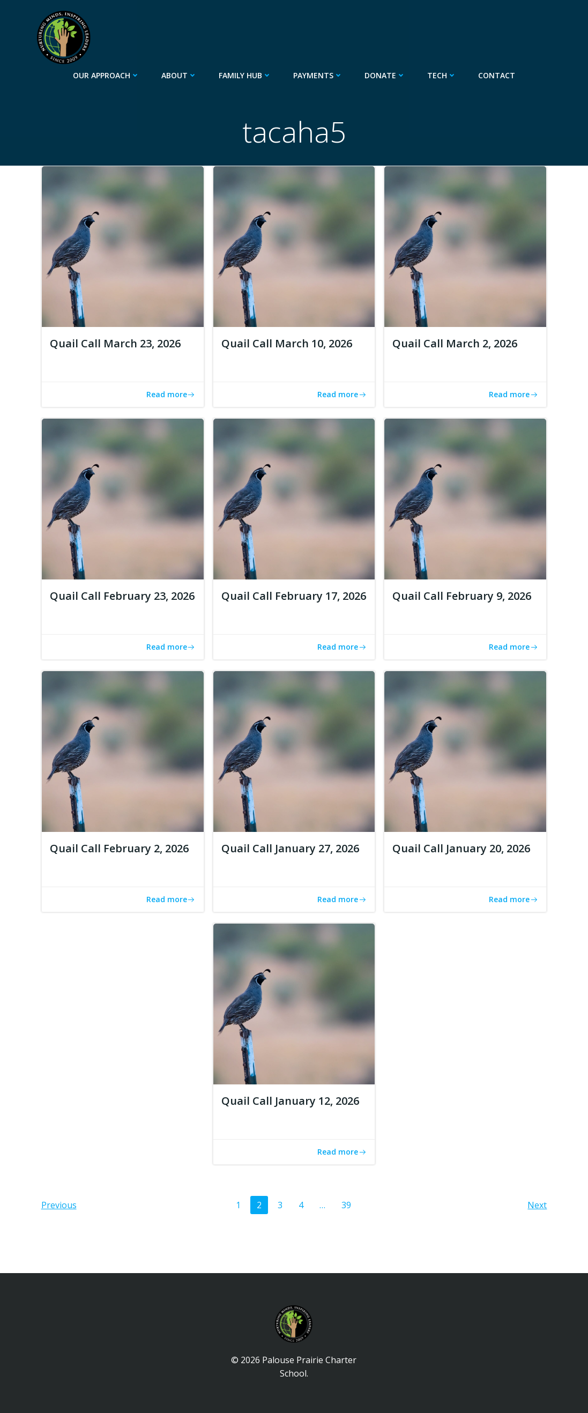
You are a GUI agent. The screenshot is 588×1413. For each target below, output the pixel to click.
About (179, 75)
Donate (385, 75)
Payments (318, 75)
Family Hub (245, 75)
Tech (442, 75)
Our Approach (106, 75)
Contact (496, 75)
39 (349, 1204)
